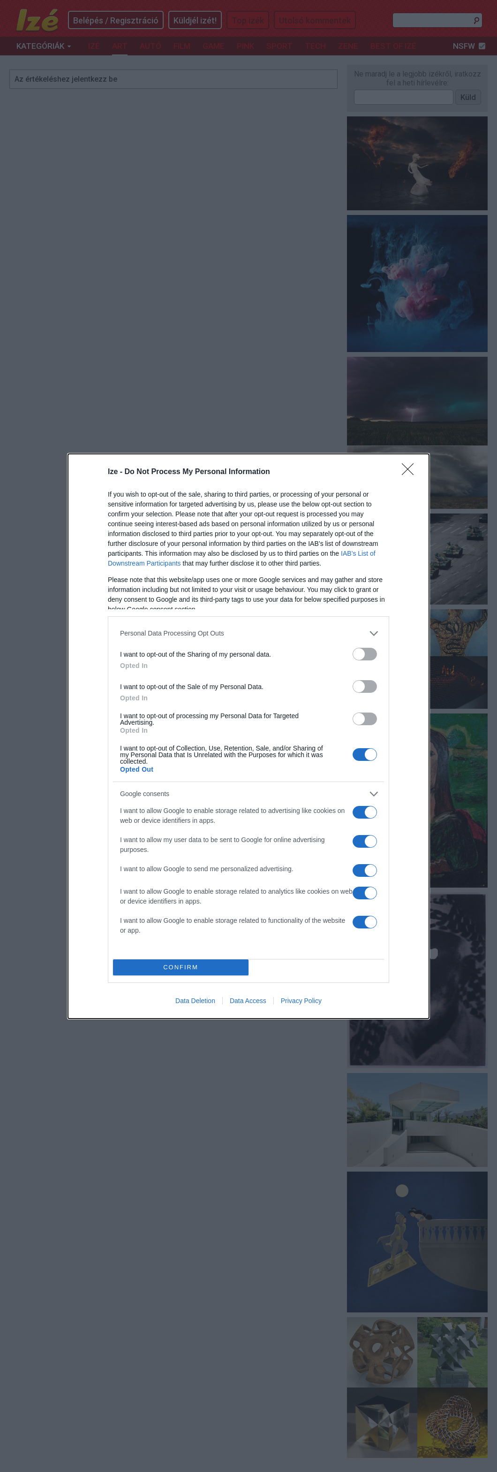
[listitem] (248, 633)
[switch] (365, 654)
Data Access (248, 1000)
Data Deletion (195, 1000)
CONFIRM (180, 967)
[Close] (411, 472)
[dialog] (248, 736)
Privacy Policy (301, 1000)
